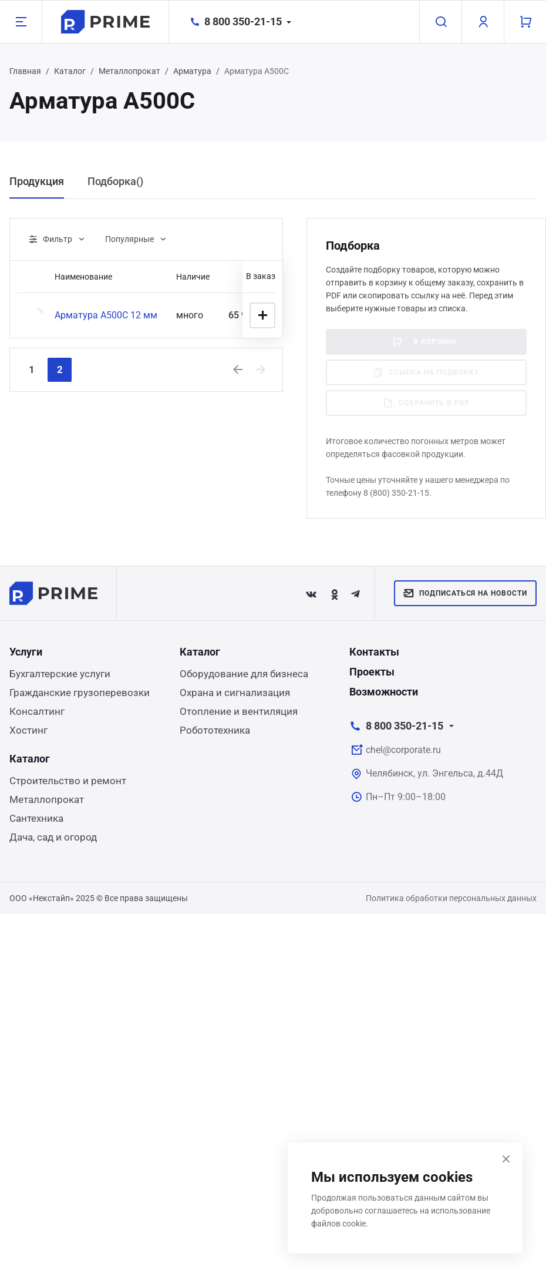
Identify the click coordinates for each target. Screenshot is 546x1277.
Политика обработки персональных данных (451, 898)
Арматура (192, 71)
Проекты (372, 672)
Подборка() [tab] (115, 181)
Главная (25, 71)
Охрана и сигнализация (235, 692)
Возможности (383, 691)
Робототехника (215, 730)
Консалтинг (37, 711)
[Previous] (238, 369)
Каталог (70, 71)
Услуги (25, 652)
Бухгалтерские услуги (59, 674)
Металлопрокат (129, 71)
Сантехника (36, 818)
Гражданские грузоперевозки (79, 692)
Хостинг (28, 730)
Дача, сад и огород (53, 837)
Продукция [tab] (36, 181)
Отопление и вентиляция (239, 711)
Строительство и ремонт (67, 781)
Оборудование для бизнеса (244, 674)
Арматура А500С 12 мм (106, 315)
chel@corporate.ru (403, 749)
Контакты (374, 652)
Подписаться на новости (465, 593)
